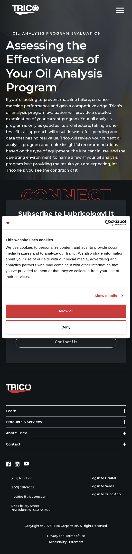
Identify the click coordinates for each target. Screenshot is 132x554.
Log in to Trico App (108, 494)
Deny (66, 327)
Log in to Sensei (105, 486)
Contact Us (66, 342)
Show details (105, 296)
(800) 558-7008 (20, 487)
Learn (11, 411)
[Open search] (109, 10)
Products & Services (24, 422)
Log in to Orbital (106, 478)
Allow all (66, 311)
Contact (13, 444)
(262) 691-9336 (19, 478)
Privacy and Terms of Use (66, 536)
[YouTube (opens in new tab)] (26, 464)
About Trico (16, 433)
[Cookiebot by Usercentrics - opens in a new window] (105, 222)
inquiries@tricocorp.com (26, 497)
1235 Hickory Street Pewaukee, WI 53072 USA (28, 508)
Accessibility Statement (66, 542)
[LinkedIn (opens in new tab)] (17, 464)
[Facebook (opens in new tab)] (8, 464)
